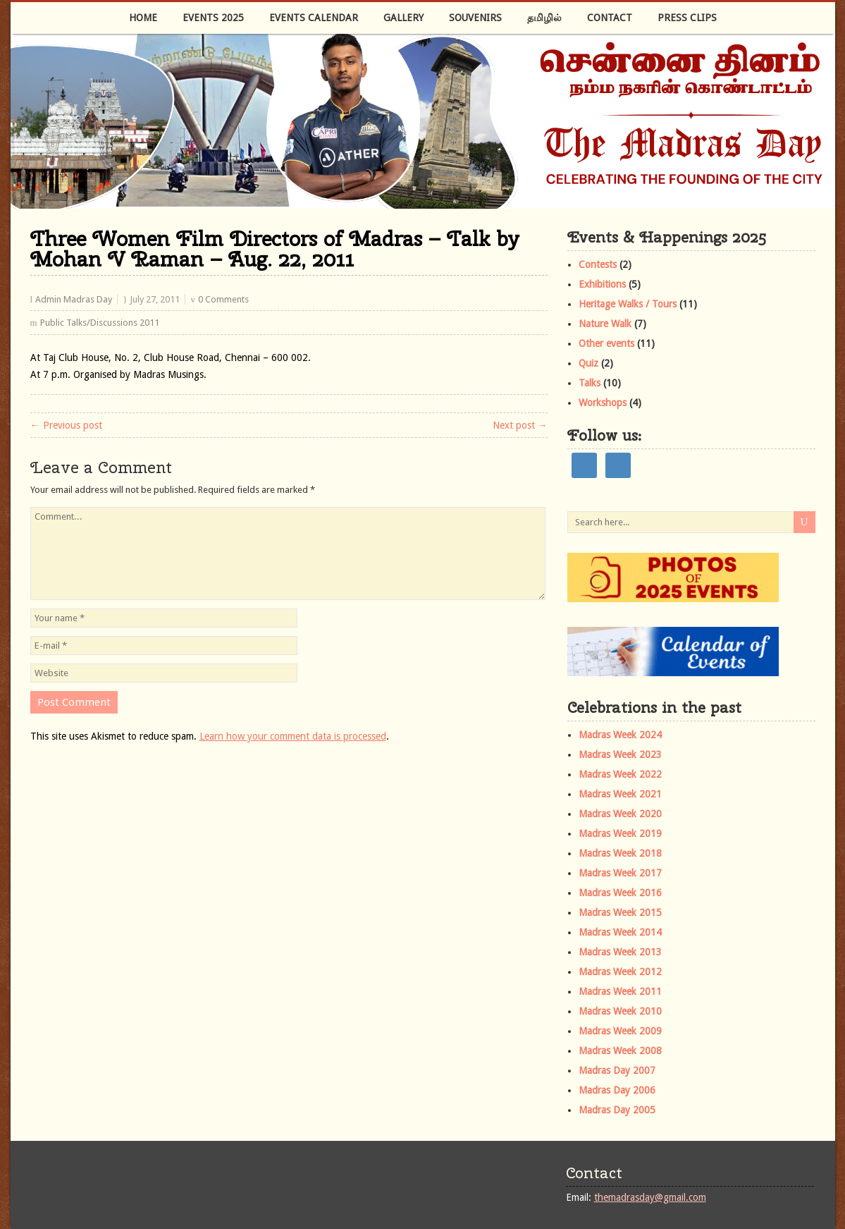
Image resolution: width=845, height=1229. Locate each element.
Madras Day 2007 (617, 1070)
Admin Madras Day (73, 299)
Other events (606, 343)
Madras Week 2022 (620, 774)
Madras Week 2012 (620, 971)
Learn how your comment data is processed (292, 736)
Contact (609, 17)
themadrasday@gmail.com (650, 1197)
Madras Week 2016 (620, 892)
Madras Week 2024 (620, 734)
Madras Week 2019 (620, 833)
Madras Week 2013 (620, 952)
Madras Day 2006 (617, 1090)
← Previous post (66, 425)
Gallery (403, 17)
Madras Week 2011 (620, 991)
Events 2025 (213, 17)
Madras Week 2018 (620, 853)
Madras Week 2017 (620, 873)
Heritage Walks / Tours (628, 304)
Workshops (603, 402)
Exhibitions (602, 284)
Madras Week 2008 (620, 1050)
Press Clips (687, 17)
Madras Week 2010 (620, 1011)
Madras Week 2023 (620, 754)
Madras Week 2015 (620, 912)
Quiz (588, 363)
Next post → (520, 425)
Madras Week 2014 (620, 932)
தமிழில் (544, 17)
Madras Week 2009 (620, 1031)
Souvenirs (475, 17)
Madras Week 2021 (620, 794)
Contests (598, 264)
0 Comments (223, 299)
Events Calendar (313, 17)
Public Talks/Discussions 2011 (99, 322)
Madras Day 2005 (617, 1109)
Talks (589, 383)
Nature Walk (605, 323)
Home (143, 17)
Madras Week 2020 (620, 813)
